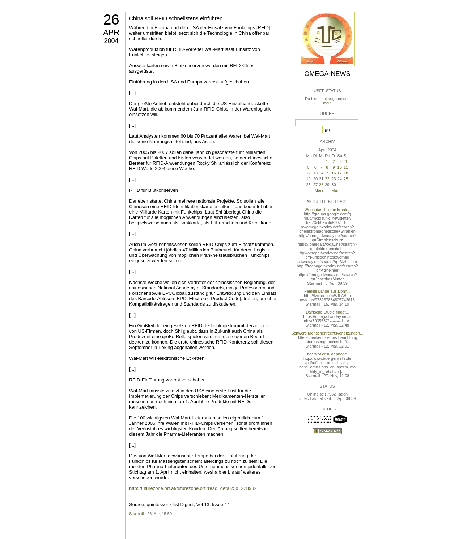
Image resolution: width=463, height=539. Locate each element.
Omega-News (327, 73)
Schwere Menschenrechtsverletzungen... (328, 333)
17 (339, 173)
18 (346, 173)
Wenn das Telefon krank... (328, 209)
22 (327, 179)
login (327, 103)
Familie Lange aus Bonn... (327, 291)
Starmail (136, 514)
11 (346, 167)
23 (333, 179)
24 (339, 179)
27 (315, 184)
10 (339, 167)
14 (321, 173)
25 (346, 179)
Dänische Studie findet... (327, 312)
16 (333, 173)
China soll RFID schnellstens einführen (175, 18)
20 (315, 179)
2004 (111, 40)
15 (327, 173)
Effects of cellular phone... (327, 354)
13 (315, 173)
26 (111, 19)
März (319, 190)
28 (321, 184)
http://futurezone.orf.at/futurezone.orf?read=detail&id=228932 (193, 488)
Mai (334, 190)
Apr (111, 32)
